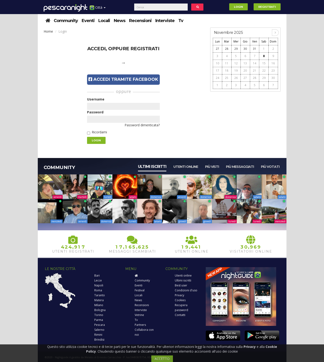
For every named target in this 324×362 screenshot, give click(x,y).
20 (245, 71)
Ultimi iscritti (152, 166)
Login (238, 6)
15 (264, 63)
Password (95, 112)
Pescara (99, 325)
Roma (98, 290)
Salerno (99, 330)
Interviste (165, 20)
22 (264, 71)
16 (273, 63)
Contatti (180, 315)
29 (236, 49)
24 (217, 78)
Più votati (270, 167)
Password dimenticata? (142, 125)
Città (98, 9)
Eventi (88, 20)
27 (217, 49)
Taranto (99, 295)
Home (48, 31)
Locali (104, 20)
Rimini (98, 335)
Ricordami (99, 132)
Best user (181, 285)
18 (226, 71)
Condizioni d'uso (186, 290)
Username (95, 99)
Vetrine (139, 315)
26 (236, 78)
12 (236, 63)
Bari (97, 275)
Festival (140, 290)
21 (254, 71)
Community (66, 20)
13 (245, 63)
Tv (180, 20)
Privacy (179, 295)
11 (226, 63)
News (119, 20)
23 (273, 71)
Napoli (98, 285)
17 (217, 71)
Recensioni (140, 20)
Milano (98, 305)
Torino (98, 315)
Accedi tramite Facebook (123, 79)
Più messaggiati (240, 167)
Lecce (98, 280)
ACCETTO (162, 358)
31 (254, 49)
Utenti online (185, 167)
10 (217, 63)
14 (254, 63)
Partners (140, 325)
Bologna (100, 310)
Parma (98, 320)
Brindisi (99, 340)
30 (245, 49)
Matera (99, 300)
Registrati (267, 6)
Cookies (180, 300)
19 (236, 71)
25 (226, 78)
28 (226, 49)
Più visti (212, 167)
